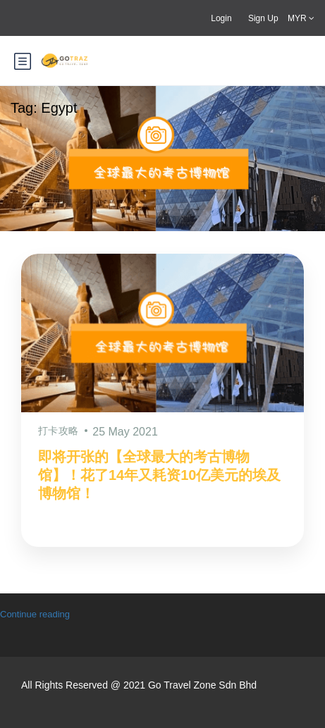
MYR (301, 18)
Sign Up (263, 18)
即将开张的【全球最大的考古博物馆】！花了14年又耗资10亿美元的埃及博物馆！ (159, 475)
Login (221, 18)
